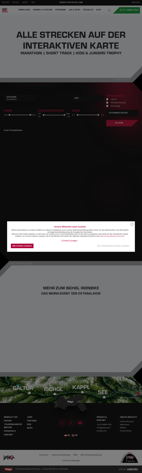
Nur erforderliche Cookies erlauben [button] (113, 246)
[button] (69, 241)
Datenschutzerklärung (108, 236)
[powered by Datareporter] (132, 226)
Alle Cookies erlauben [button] (22, 246)
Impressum (121, 236)
